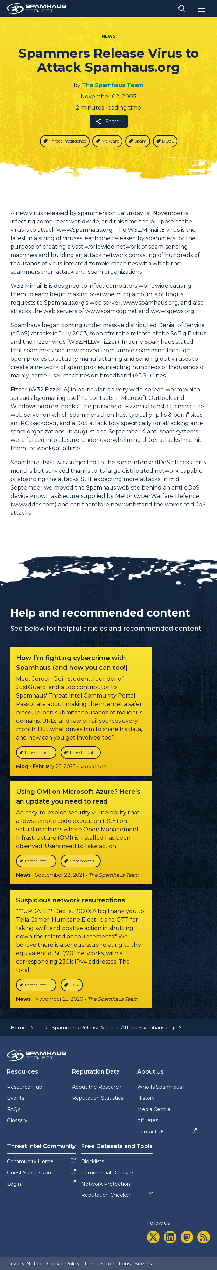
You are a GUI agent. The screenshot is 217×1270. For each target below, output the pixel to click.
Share (107, 121)
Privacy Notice (25, 1264)
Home (18, 1028)
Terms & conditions (107, 1264)
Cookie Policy (63, 1264)
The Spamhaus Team (113, 85)
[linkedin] (170, 1237)
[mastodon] (187, 1237)
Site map (146, 1264)
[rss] (203, 1237)
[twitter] (153, 1237)
